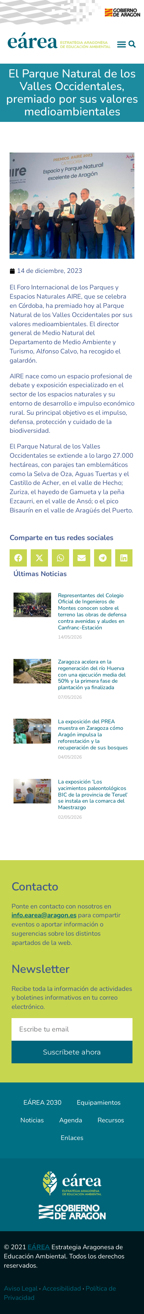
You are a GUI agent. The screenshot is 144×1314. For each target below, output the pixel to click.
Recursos (111, 1120)
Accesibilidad (61, 1288)
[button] (121, 44)
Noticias (32, 1120)
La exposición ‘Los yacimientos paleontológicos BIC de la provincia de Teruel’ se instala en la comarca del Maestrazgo (92, 794)
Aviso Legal (21, 1288)
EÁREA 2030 (42, 1102)
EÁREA (39, 1247)
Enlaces (72, 1137)
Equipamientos (99, 1102)
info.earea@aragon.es (44, 915)
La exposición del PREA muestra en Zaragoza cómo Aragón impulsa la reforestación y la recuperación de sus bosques (93, 734)
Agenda (70, 1120)
